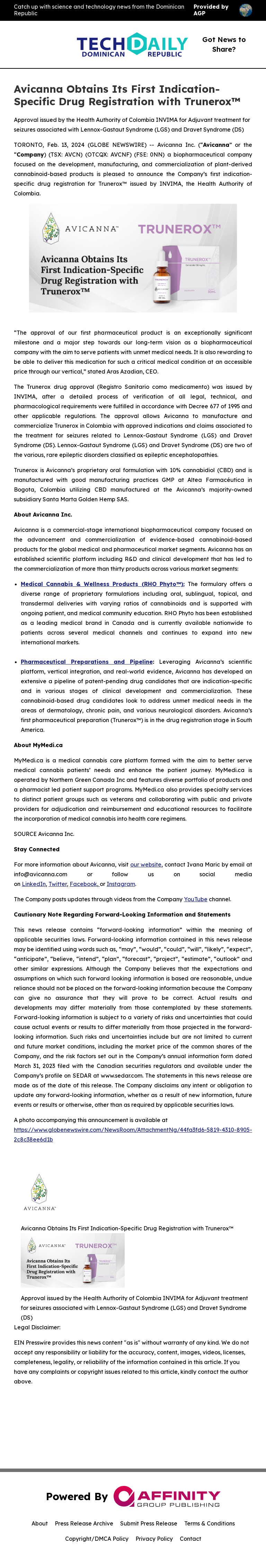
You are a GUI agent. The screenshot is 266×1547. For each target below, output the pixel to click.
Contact (190, 1538)
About (40, 1523)
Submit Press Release (148, 1523)
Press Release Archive (84, 1523)
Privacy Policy (154, 1538)
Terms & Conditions (209, 1523)
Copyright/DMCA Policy (96, 1538)
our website (146, 864)
